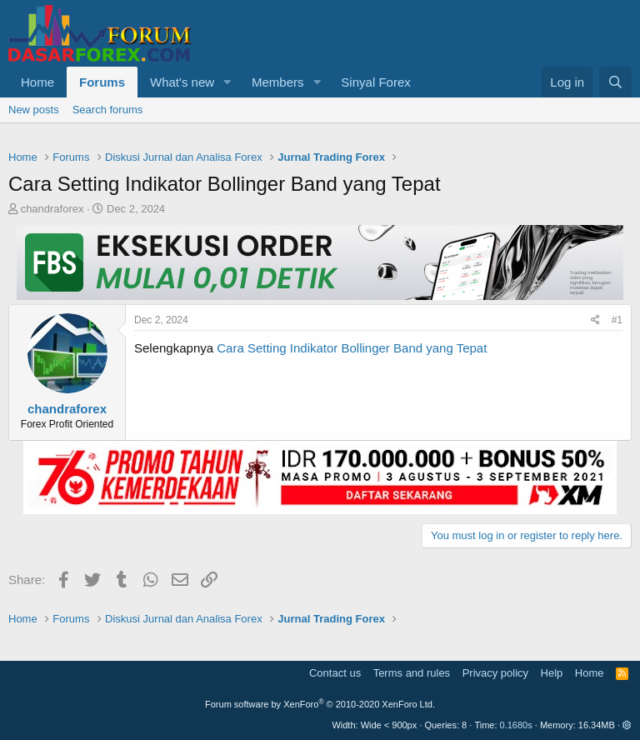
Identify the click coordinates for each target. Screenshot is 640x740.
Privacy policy (495, 673)
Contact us (335, 673)
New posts (33, 109)
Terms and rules (411, 673)
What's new (182, 82)
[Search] (615, 82)
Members (278, 82)
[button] (227, 82)
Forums (102, 82)
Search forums (107, 109)
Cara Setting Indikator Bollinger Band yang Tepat (352, 348)
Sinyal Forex (375, 82)
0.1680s (516, 725)
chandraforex (52, 208)
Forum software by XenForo (320, 704)
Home (37, 82)
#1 (617, 320)
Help (552, 673)
